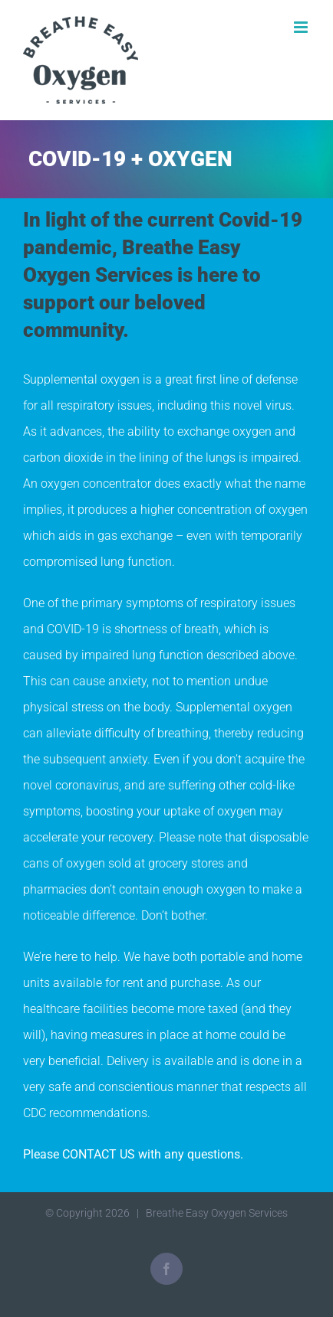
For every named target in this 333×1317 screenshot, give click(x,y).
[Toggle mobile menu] (302, 27)
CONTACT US (98, 1154)
